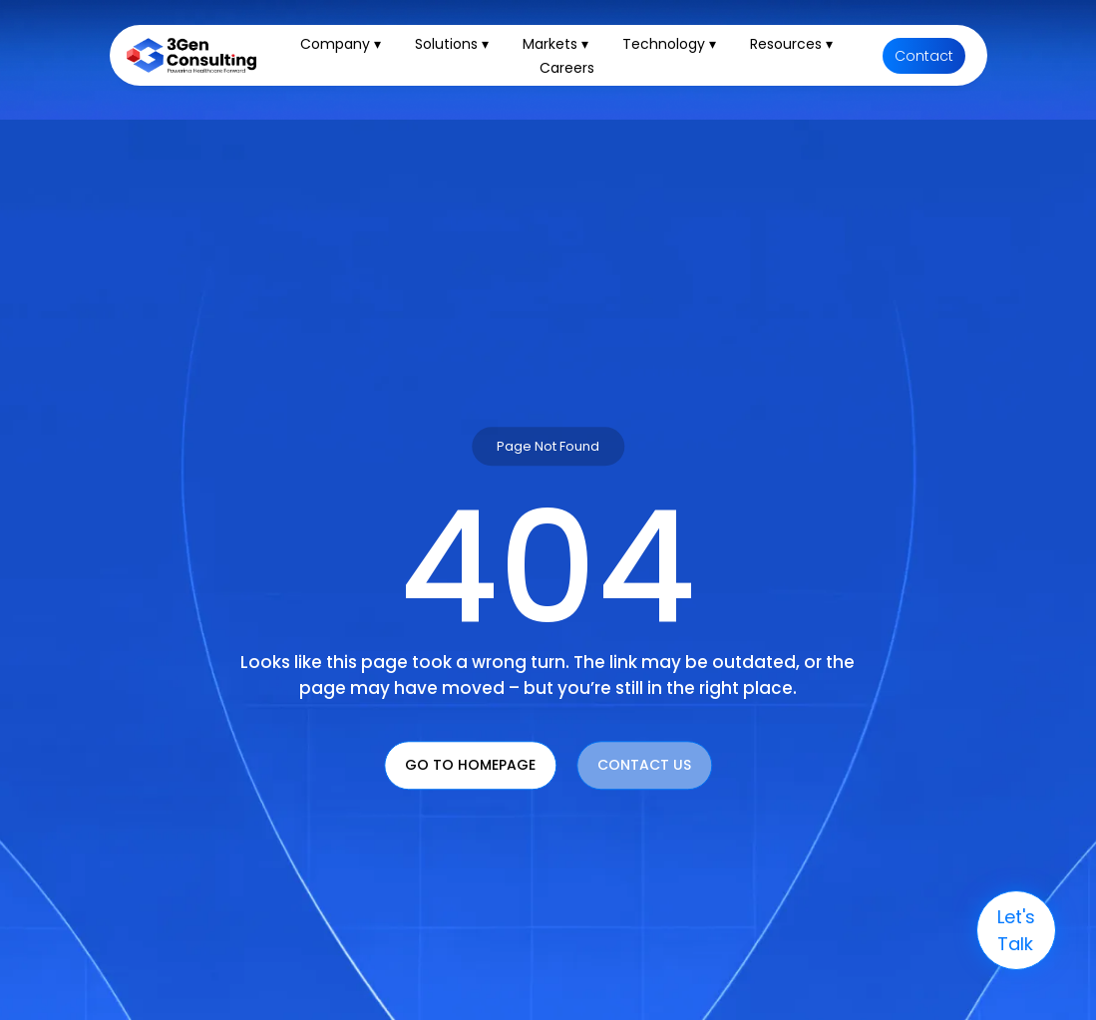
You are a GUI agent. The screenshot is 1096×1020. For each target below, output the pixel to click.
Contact (924, 56)
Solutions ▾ (452, 44)
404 (547, 569)
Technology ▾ (669, 44)
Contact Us (644, 766)
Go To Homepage (470, 766)
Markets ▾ (555, 44)
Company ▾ (340, 44)
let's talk (1016, 930)
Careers (567, 68)
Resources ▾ (791, 44)
